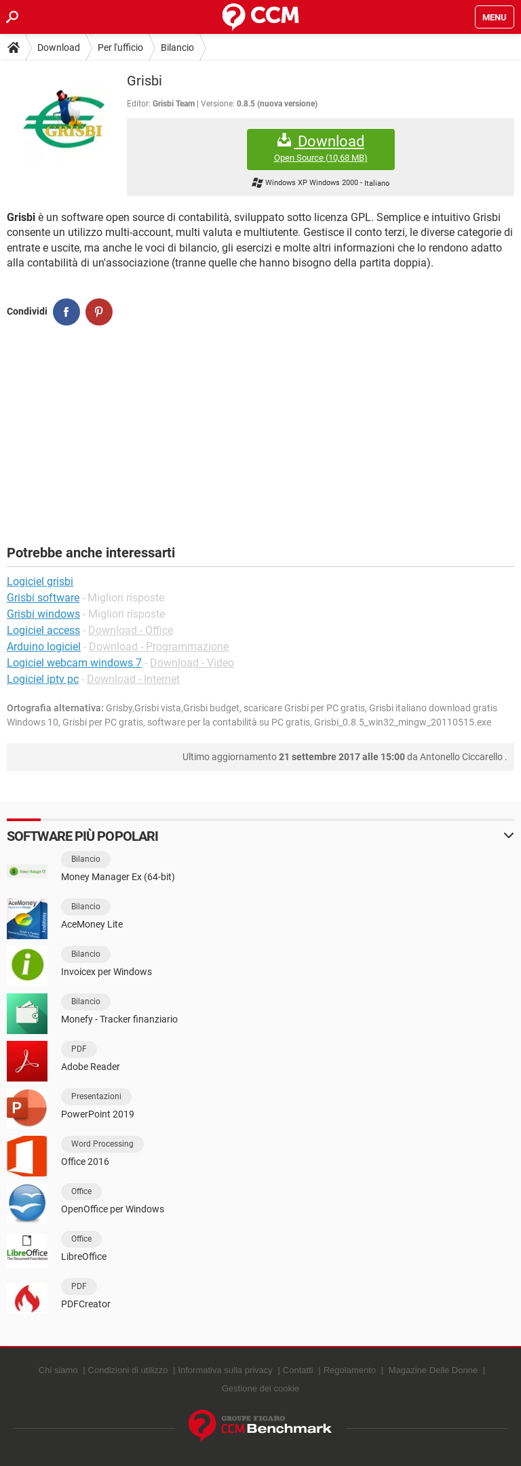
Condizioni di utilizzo (128, 1370)
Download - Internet (133, 679)
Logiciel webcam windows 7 (74, 662)
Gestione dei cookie (260, 1388)
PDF (79, 1049)
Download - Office (130, 630)
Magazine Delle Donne (433, 1370)
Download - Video (192, 662)
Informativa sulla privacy (225, 1370)
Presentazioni (96, 1096)
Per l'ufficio (120, 47)
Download (58, 47)
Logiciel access (43, 630)
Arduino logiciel (44, 646)
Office (81, 1191)
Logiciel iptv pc (43, 679)
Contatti (298, 1370)
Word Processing (102, 1144)
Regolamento (350, 1370)
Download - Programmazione (159, 646)
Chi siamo (58, 1370)
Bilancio (177, 47)
